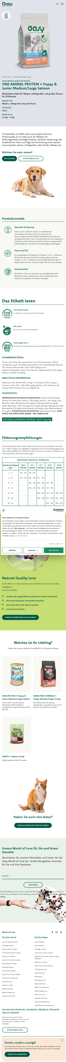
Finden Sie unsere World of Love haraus (20, 617)
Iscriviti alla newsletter (17, 1054)
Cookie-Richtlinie (21, 536)
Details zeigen (54, 544)
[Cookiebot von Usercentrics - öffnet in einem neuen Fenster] (55, 510)
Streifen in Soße (7, 985)
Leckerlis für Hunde (8, 996)
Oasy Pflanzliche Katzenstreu (44, 1005)
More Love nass (40, 995)
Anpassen (33, 550)
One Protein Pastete (8, 971)
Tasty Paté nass (7, 982)
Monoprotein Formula (9, 949)
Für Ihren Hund (9, 937)
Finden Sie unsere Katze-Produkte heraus (33, 825)
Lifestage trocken (8, 946)
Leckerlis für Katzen (41, 998)
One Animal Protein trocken (11, 953)
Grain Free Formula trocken (11, 960)
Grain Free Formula (8, 956)
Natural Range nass (8, 992)
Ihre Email (5, 876)
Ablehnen (12, 550)
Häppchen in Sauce (41, 962)
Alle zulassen (54, 550)
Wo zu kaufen (9, 158)
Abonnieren (33, 885)
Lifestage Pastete (7, 967)
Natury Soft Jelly (7, 989)
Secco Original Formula (10, 942)
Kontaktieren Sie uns (31, 158)
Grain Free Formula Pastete (11, 974)
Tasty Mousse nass (41, 969)
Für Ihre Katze (41, 937)
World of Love (8, 932)
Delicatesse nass (40, 980)
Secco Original (39, 942)
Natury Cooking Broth (42, 987)
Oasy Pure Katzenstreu (42, 1002)
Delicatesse (38, 976)
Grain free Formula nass (10, 978)
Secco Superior (40, 946)
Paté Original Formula (9, 964)
